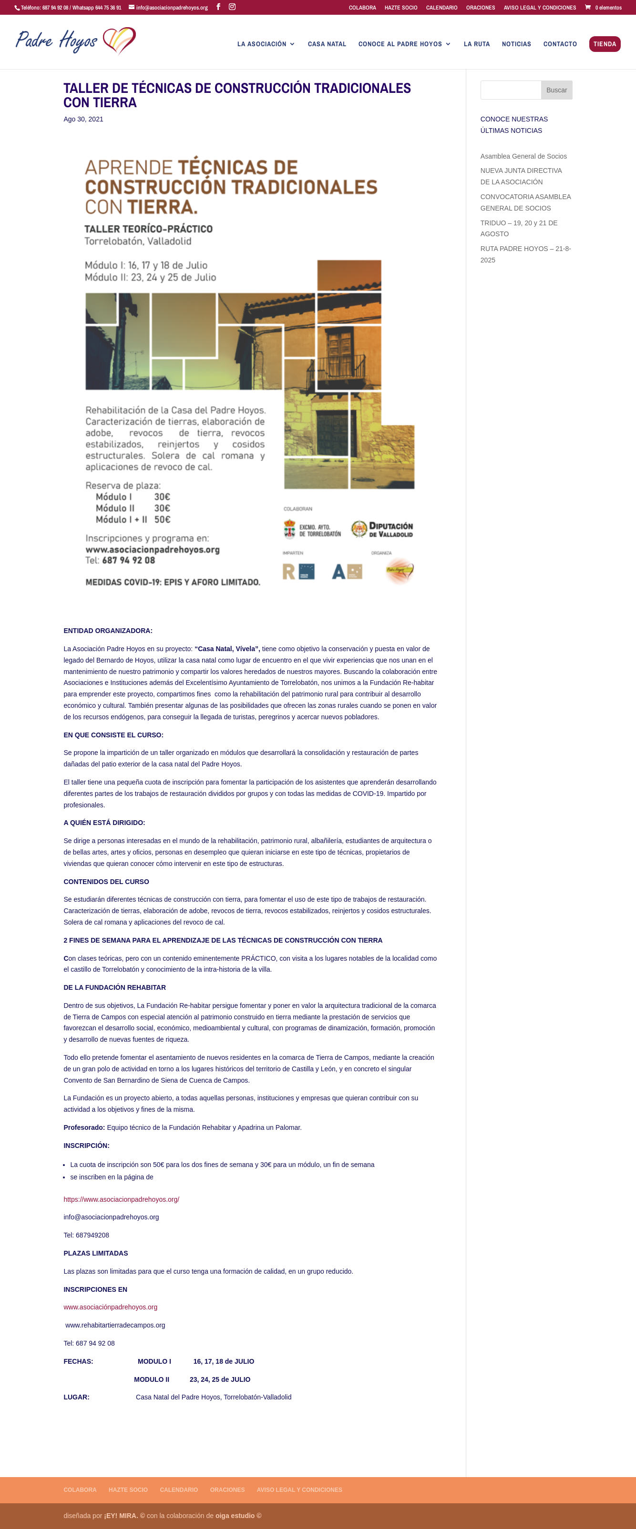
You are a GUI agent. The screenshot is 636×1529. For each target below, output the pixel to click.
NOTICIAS (517, 44)
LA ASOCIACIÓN (262, 44)
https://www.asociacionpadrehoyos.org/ (121, 1199)
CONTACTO (560, 44)
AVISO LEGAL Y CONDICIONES (540, 8)
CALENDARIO (442, 8)
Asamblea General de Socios (524, 156)
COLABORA (362, 8)
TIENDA (605, 44)
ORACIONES (480, 8)
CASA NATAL (327, 44)
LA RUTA (477, 44)
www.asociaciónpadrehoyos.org (110, 1307)
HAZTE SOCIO (401, 8)
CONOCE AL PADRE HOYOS (400, 44)
